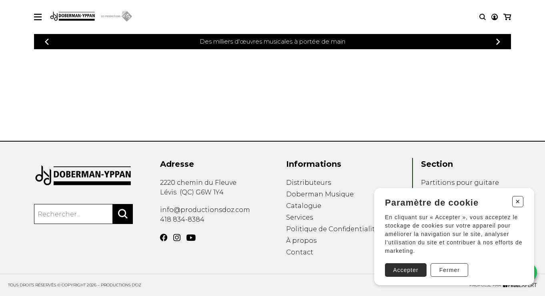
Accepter (405, 270)
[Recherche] (482, 17)
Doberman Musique (320, 194)
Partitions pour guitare (460, 182)
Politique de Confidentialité (332, 229)
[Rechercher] (123, 214)
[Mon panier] (507, 17)
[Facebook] (163, 237)
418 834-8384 (182, 219)
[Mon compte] (494, 17)
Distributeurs (308, 182)
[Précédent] (47, 42)
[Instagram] (176, 237)
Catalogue (303, 206)
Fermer (449, 270)
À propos (301, 240)
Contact (299, 252)
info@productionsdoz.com (205, 210)
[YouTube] (191, 238)
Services (299, 217)
